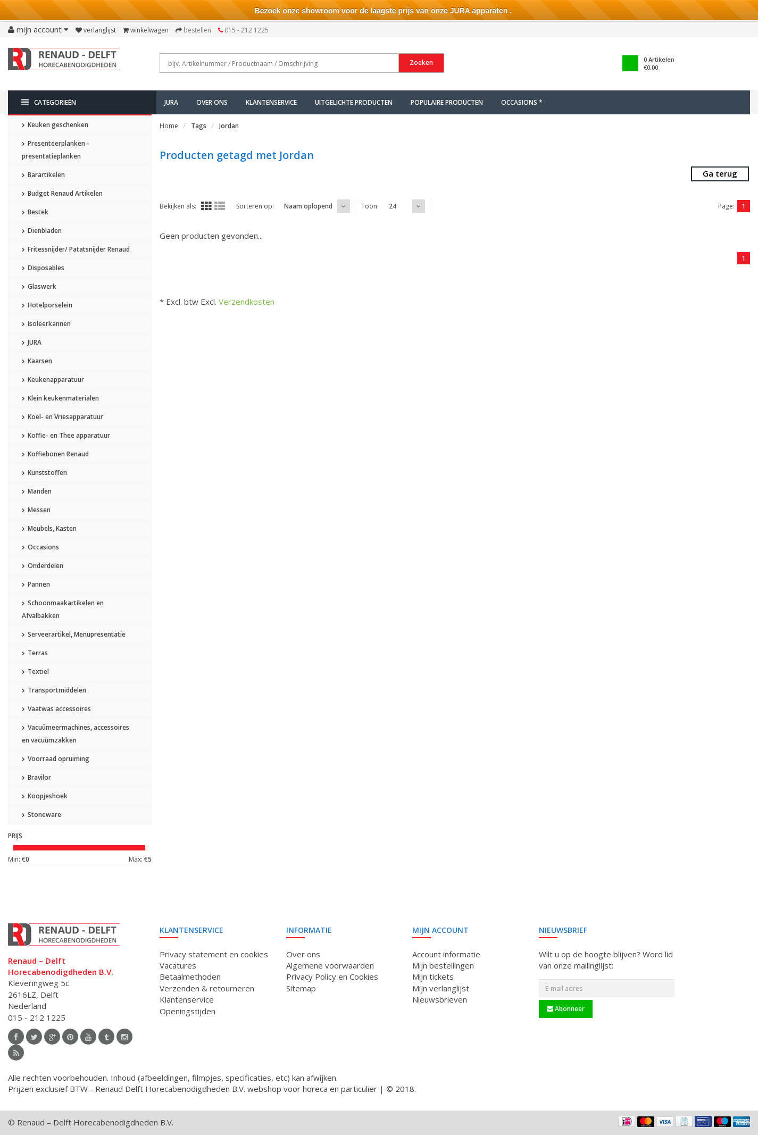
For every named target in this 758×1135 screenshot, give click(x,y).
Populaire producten (447, 102)
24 (392, 206)
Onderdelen (42, 565)
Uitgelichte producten (354, 102)
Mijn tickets (433, 976)
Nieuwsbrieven (439, 999)
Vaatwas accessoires (56, 708)
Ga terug (720, 173)
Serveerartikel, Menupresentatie (74, 634)
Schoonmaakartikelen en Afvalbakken (63, 609)
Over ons (212, 102)
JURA (171, 102)
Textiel (35, 671)
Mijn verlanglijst (440, 988)
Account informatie (446, 954)
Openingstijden (187, 1011)
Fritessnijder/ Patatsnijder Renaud (76, 249)
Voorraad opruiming (55, 758)
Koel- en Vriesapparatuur (62, 416)
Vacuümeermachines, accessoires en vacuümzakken (75, 734)
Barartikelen (43, 174)
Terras (35, 652)
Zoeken (421, 62)
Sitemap (301, 988)
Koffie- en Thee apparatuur (66, 435)
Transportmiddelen (54, 690)
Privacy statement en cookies (214, 954)
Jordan (229, 125)
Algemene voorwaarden (330, 965)
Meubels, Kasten (49, 528)
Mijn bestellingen (443, 965)
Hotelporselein (47, 305)
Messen (36, 509)
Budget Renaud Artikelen (62, 193)
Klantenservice (271, 102)
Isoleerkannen (46, 323)
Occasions (40, 547)
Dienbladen (42, 230)
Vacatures (178, 965)
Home (169, 125)
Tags (198, 125)
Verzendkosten (246, 301)
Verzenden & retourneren (207, 988)
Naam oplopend (308, 206)
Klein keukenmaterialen (60, 398)
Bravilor (36, 777)
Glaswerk (39, 286)
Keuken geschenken (55, 124)
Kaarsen (37, 360)
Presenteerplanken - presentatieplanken (55, 150)
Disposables (43, 267)
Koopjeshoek (45, 795)
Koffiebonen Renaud (55, 453)
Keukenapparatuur (53, 379)
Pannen (36, 584)
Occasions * (522, 102)
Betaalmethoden (190, 976)
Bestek (35, 211)
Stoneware (41, 814)
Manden (37, 491)
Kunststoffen (44, 472)
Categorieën (48, 102)
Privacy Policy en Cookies (332, 976)
